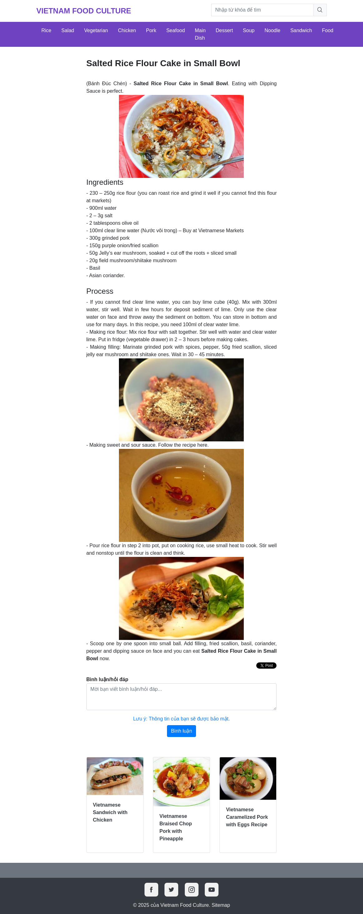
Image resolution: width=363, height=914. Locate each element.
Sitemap (221, 905)
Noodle (272, 30)
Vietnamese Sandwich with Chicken (110, 812)
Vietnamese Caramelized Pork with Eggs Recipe (247, 817)
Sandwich (301, 30)
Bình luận (181, 731)
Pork (151, 30)
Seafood (175, 30)
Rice (47, 30)
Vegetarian (96, 30)
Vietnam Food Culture (84, 11)
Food (327, 30)
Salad (67, 30)
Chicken (127, 30)
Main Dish (200, 34)
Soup (248, 30)
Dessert (224, 30)
